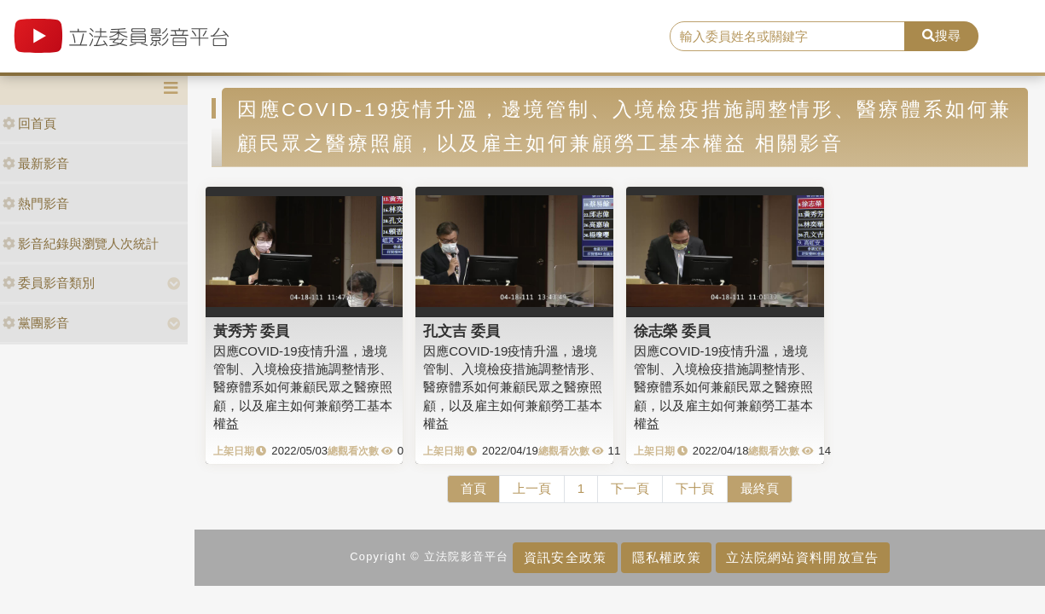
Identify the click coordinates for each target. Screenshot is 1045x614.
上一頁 (532, 488)
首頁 (473, 488)
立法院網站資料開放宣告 (802, 557)
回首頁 (29, 123)
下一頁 (630, 488)
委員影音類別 (49, 282)
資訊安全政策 (565, 557)
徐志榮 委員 (672, 331)
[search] (788, 36)
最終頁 (759, 488)
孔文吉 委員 (461, 331)
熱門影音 (36, 203)
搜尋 (941, 35)
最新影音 (36, 163)
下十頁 (695, 488)
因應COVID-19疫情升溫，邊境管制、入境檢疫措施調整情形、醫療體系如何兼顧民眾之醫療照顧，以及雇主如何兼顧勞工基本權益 (302, 388)
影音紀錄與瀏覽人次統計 (81, 243)
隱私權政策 (666, 557)
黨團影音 (36, 323)
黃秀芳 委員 (251, 331)
